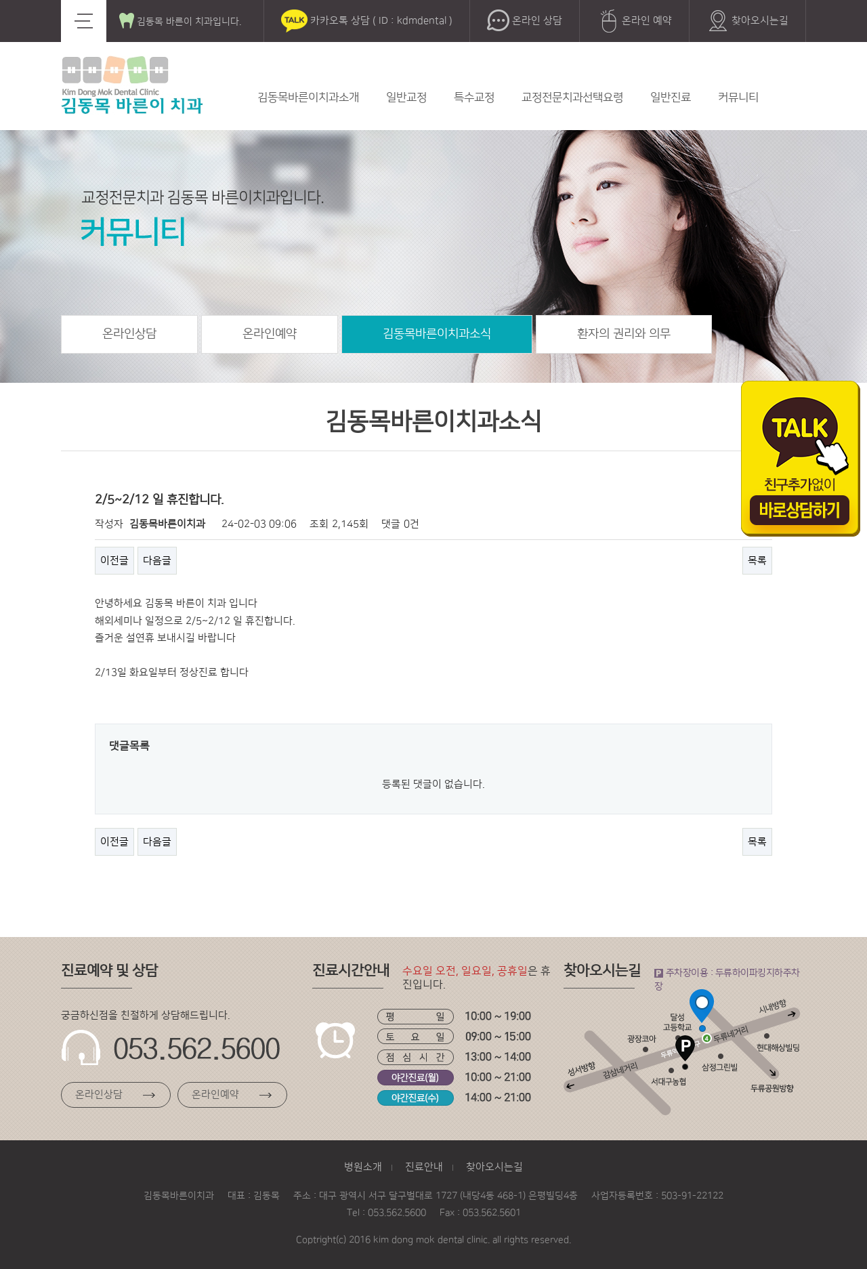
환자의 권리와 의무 (624, 334)
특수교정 (474, 97)
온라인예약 (269, 334)
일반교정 (406, 97)
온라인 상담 (524, 21)
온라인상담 (129, 334)
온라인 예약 (634, 21)
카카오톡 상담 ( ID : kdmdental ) (366, 21)
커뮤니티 (738, 97)
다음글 (157, 560)
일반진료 (670, 97)
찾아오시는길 (747, 21)
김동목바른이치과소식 (437, 334)
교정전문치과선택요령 (572, 97)
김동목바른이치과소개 (308, 97)
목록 (757, 560)
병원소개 (363, 1167)
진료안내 (424, 1167)
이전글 (114, 560)
